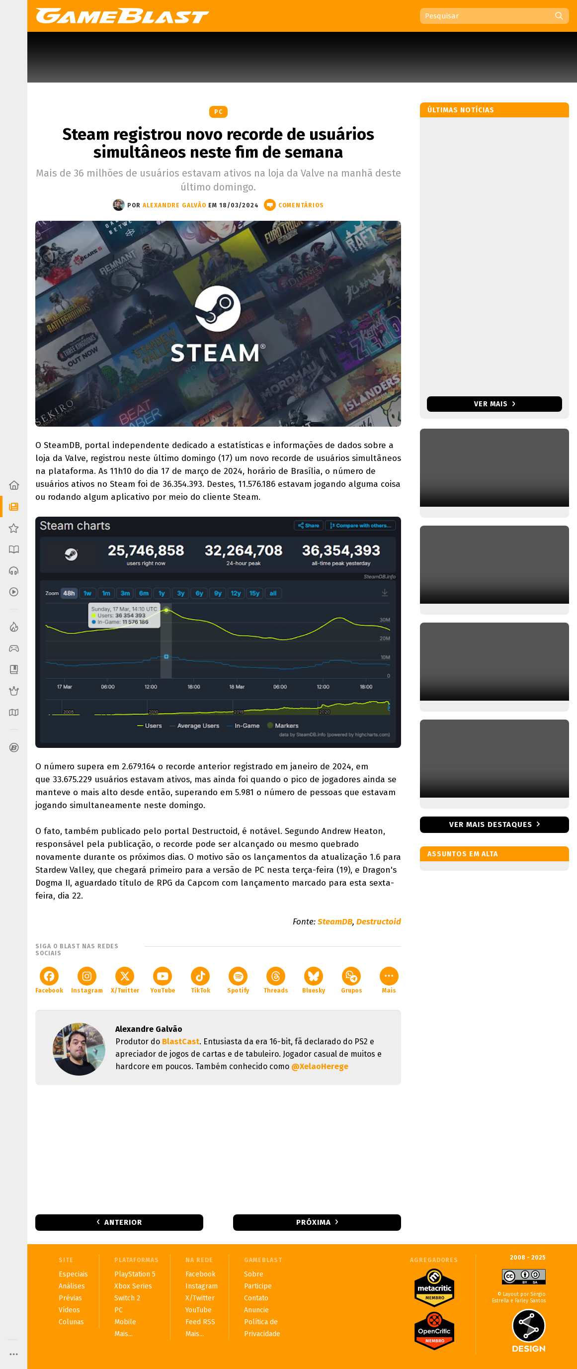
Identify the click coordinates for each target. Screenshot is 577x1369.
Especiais (73, 1274)
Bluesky (313, 980)
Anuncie (256, 1310)
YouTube (162, 980)
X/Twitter (125, 980)
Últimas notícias (461, 110)
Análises (72, 1286)
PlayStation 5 (135, 1274)
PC (218, 111)
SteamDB (335, 921)
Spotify (238, 980)
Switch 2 (127, 1298)
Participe (258, 1286)
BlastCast (180, 1041)
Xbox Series (133, 1286)
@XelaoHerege (319, 1066)
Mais (389, 980)
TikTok (200, 980)
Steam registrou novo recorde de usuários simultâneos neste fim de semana (218, 143)
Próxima (313, 1222)
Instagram (87, 980)
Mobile (125, 1322)
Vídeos (69, 1310)
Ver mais (494, 404)
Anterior (123, 1222)
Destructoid (378, 921)
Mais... (123, 1334)
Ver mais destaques (490, 824)
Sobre (253, 1274)
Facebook (49, 980)
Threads (275, 980)
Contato (256, 1298)
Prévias (70, 1298)
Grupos (351, 980)
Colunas (71, 1322)
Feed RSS (200, 1322)
